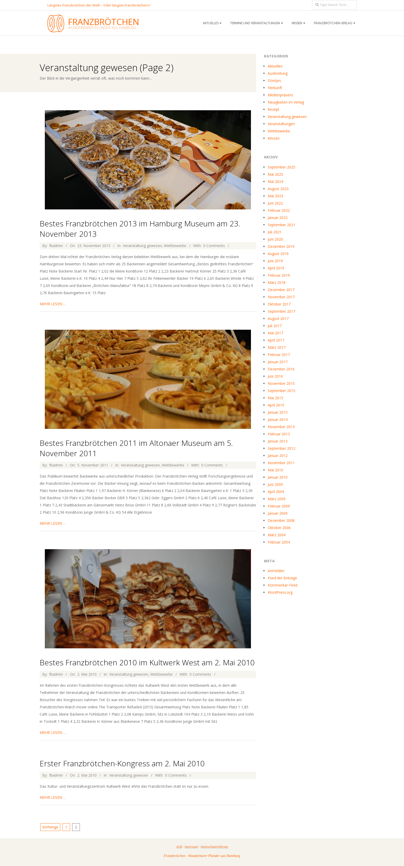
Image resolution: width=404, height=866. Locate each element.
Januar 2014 (278, 419)
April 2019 (276, 268)
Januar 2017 (278, 361)
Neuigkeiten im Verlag (286, 102)
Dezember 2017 (281, 289)
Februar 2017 (279, 354)
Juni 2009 (275, 484)
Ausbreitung (278, 73)
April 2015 (276, 405)
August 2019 (278, 253)
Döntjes (274, 80)
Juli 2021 (275, 232)
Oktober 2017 (279, 304)
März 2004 (276, 534)
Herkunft (275, 87)
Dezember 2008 (281, 520)
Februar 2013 (279, 433)
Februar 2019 (279, 275)
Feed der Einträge (282, 577)
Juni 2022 (275, 203)
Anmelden (276, 570)
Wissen (297, 23)
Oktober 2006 (279, 527)
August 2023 (278, 188)
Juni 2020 (275, 239)
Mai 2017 (275, 332)
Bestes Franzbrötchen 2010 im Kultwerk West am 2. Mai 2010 (147, 662)
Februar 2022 (279, 210)
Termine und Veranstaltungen (255, 23)
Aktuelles (210, 23)
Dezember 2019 (281, 246)
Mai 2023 (275, 195)
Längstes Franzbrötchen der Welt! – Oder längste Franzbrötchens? (99, 5)
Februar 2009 (279, 506)
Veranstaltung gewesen (142, 245)
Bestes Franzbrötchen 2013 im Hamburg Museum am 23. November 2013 (140, 228)
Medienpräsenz (280, 94)
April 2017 (276, 340)
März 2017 (276, 347)
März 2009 (276, 498)
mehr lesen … (53, 303)
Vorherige (50, 827)
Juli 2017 (275, 325)
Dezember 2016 (281, 369)
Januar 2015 (278, 412)
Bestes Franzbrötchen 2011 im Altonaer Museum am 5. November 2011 (136, 448)
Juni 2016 (275, 376)
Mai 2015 (275, 397)
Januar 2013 (278, 441)
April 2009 (276, 491)
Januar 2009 (278, 513)
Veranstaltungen (281, 123)
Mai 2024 (275, 181)
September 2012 (281, 448)
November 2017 (281, 296)
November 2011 (281, 462)
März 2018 (276, 282)
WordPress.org (280, 592)
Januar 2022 (278, 217)
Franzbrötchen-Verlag (333, 23)
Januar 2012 (278, 455)
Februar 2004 (279, 542)
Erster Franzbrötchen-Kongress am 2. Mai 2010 (122, 763)
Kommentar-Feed (282, 585)
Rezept (273, 109)
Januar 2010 (278, 477)
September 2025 (281, 167)
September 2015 (281, 390)
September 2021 (281, 224)
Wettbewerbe (175, 245)
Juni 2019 (275, 260)
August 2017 (278, 318)
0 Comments (214, 245)
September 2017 (281, 311)
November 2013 (281, 426)
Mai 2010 (275, 470)
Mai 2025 (275, 174)
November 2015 (281, 383)
